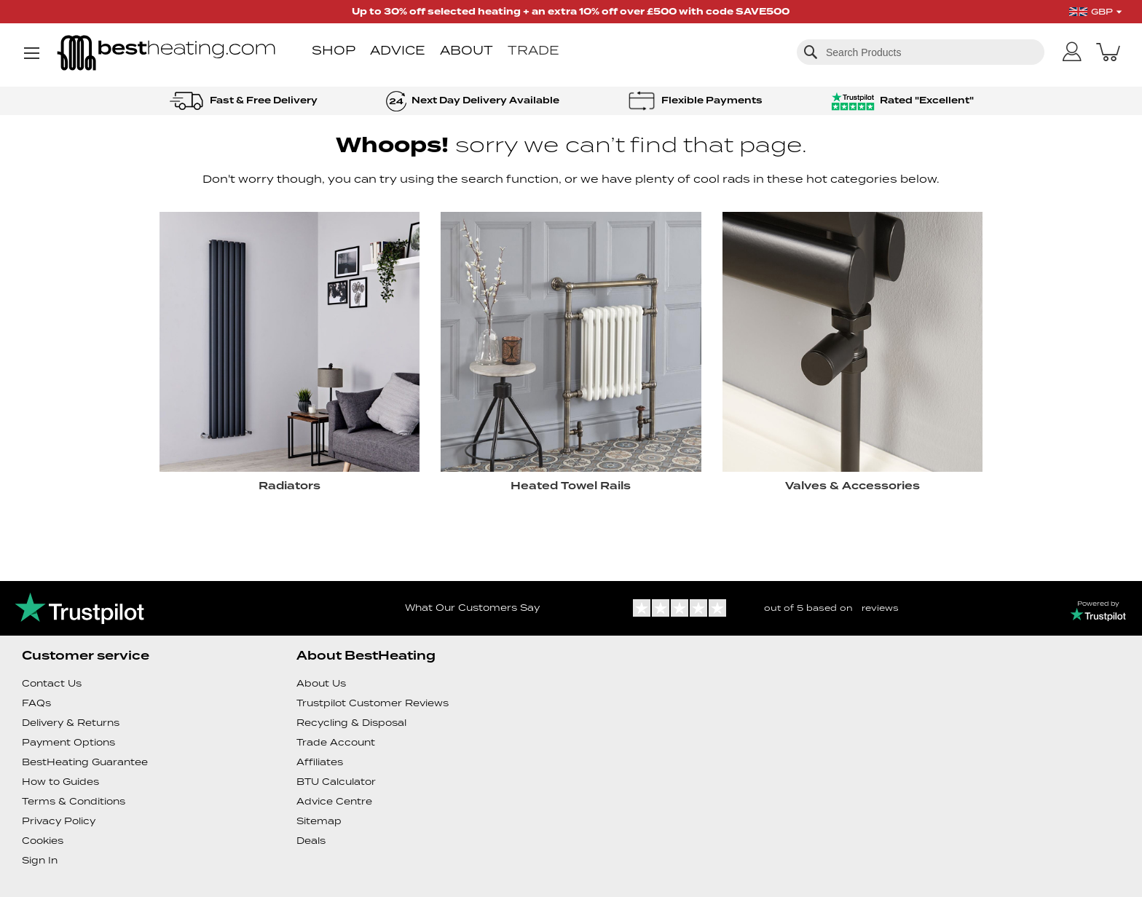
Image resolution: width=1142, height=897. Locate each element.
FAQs (36, 703)
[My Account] (1072, 52)
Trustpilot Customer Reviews (372, 703)
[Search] (810, 52)
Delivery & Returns (70, 722)
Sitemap (319, 821)
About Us (321, 683)
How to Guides (60, 781)
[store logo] (166, 54)
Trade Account (335, 742)
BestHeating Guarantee (85, 762)
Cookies (42, 840)
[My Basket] (1108, 52)
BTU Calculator (336, 781)
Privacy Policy (58, 821)
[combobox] (920, 52)
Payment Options (68, 742)
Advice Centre (334, 801)
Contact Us (52, 683)
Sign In (40, 860)
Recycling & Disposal (351, 722)
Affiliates (319, 762)
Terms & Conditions (73, 801)
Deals (311, 840)
